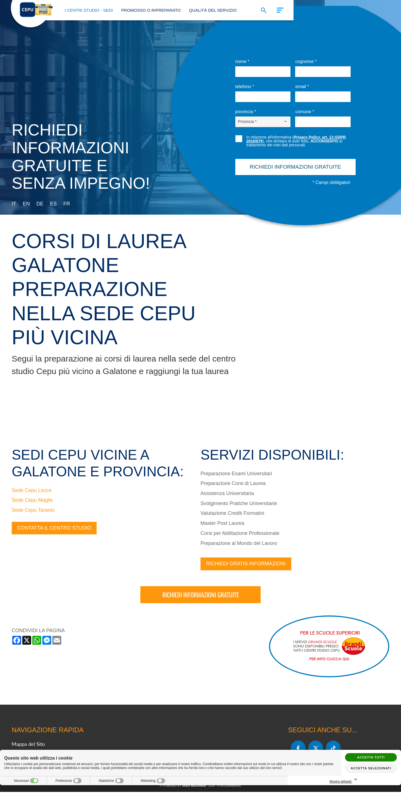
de (39, 204)
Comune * (304, 111)
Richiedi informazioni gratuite (200, 595)
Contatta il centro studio (54, 529)
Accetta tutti (371, 757)
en (26, 204)
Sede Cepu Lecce (32, 491)
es (53, 204)
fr (66, 204)
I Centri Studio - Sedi (89, 10)
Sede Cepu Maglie (32, 501)
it (14, 204)
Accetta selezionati (371, 768)
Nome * (242, 61)
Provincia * (245, 111)
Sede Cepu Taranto (33, 511)
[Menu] (278, 9)
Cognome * (306, 61)
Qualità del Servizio (213, 10)
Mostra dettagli (371, 780)
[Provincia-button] (263, 122)
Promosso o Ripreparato (150, 10)
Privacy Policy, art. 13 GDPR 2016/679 (296, 139)
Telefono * (244, 86)
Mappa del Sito (28, 745)
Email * (302, 86)
